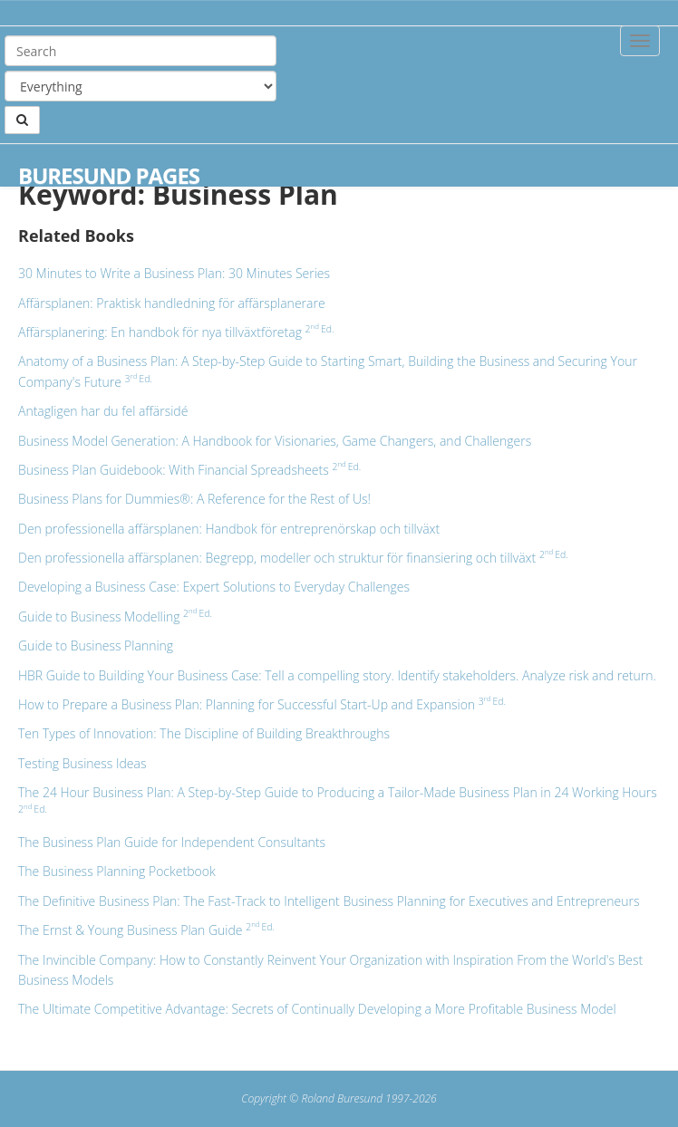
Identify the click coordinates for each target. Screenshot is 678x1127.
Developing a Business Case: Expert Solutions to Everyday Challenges (214, 586)
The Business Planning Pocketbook (117, 871)
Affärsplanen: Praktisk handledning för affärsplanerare (171, 303)
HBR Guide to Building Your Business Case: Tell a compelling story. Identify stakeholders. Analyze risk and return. (337, 675)
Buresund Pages (108, 176)
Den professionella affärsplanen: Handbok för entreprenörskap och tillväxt (229, 528)
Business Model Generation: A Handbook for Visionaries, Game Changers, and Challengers (274, 440)
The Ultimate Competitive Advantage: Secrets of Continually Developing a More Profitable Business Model (317, 1008)
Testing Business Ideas (82, 763)
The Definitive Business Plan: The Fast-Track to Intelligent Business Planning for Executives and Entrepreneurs (328, 901)
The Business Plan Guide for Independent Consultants (171, 842)
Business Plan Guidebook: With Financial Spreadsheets (189, 469)
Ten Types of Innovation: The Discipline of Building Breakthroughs (204, 733)
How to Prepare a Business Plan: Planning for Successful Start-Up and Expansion (262, 704)
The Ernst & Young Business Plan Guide (146, 930)
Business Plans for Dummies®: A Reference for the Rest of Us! (194, 498)
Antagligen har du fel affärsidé (103, 410)
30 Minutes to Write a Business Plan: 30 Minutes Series (174, 273)
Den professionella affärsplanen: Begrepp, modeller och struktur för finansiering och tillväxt (293, 557)
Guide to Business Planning (95, 645)
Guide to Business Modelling (115, 616)
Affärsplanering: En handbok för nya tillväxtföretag (176, 332)
